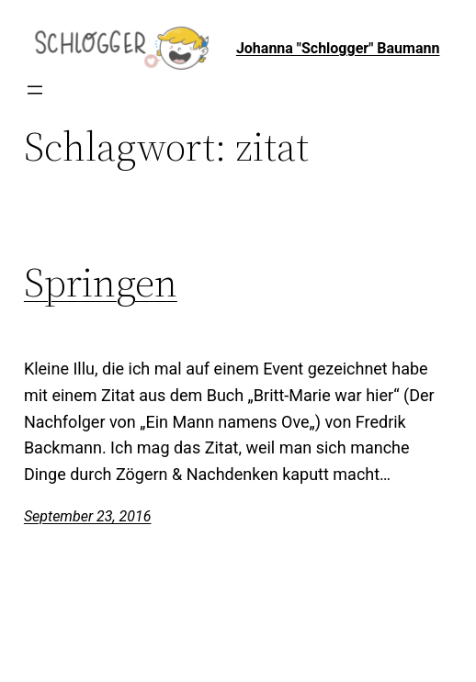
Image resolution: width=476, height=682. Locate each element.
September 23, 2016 (88, 516)
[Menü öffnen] (35, 90)
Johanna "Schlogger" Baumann (338, 48)
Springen (100, 283)
